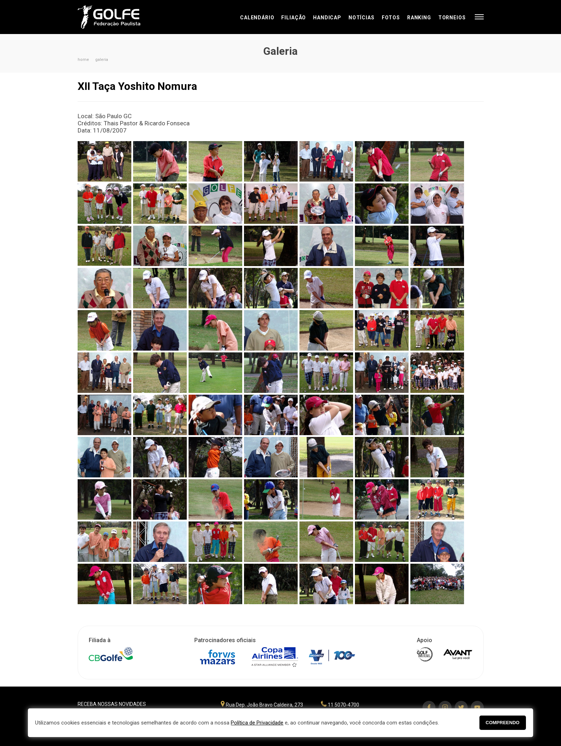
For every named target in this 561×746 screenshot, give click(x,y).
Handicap (327, 17)
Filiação (293, 17)
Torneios (452, 17)
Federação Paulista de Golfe (116, 17)
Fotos (391, 17)
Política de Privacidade (257, 722)
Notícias (361, 17)
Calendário (257, 17)
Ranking (419, 17)
